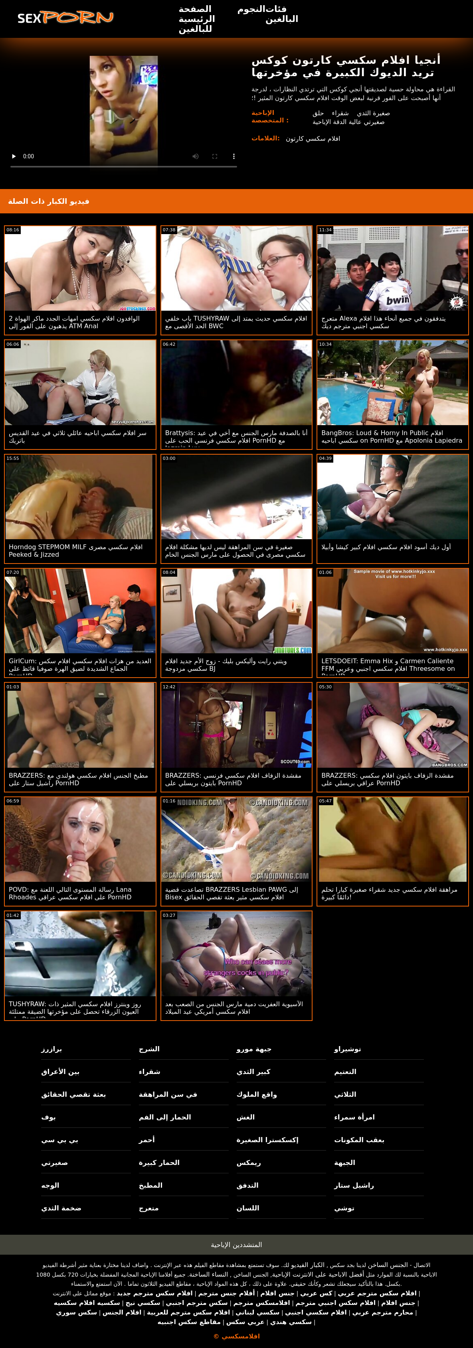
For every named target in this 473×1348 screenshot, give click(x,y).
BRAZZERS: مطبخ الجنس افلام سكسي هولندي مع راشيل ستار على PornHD (78, 779)
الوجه (50, 1185)
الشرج (149, 1049)
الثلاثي (345, 1094)
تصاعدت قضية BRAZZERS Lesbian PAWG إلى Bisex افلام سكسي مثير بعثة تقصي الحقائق (231, 893)
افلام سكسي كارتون (313, 138)
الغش (246, 1117)
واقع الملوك (257, 1094)
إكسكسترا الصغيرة (268, 1140)
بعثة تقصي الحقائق (73, 1094)
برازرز (51, 1049)
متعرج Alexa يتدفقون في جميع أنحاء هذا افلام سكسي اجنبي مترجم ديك (383, 322)
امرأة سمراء (354, 1117)
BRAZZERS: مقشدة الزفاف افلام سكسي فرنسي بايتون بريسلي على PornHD (233, 779)
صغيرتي (54, 1163)
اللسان (248, 1208)
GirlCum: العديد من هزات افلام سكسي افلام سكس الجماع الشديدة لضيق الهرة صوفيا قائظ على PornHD (80, 668)
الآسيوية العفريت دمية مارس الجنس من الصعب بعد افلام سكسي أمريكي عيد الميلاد (234, 1007)
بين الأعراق (60, 1072)
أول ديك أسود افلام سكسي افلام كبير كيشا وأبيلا (386, 547)
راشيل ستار (354, 1185)
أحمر (147, 1140)
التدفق (248, 1185)
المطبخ (150, 1185)
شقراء (340, 113)
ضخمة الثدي (61, 1208)
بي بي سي (59, 1140)
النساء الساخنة (208, 1274)
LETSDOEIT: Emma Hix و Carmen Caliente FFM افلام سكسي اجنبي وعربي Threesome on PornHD (388, 668)
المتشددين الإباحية (236, 1245)
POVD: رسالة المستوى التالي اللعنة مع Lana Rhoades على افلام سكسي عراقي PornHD (70, 893)
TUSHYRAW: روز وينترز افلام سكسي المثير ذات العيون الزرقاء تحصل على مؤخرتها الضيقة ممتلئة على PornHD (75, 1011)
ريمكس (249, 1163)
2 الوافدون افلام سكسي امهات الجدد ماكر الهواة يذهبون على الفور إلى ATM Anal (74, 322)
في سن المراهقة (168, 1094)
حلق (318, 113)
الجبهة (344, 1163)
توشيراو (347, 1049)
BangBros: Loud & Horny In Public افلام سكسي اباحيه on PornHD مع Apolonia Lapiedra (391, 436)
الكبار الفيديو (308, 1265)
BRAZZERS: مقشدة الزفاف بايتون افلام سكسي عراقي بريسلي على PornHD (387, 779)
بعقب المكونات (359, 1140)
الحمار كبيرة (159, 1163)
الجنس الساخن (388, 1265)
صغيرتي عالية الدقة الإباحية (349, 122)
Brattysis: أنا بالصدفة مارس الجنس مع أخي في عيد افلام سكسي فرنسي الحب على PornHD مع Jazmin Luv (236, 440)
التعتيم (345, 1072)
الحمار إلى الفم (165, 1117)
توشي (344, 1208)
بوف (48, 1117)
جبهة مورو (254, 1049)
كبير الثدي (254, 1072)
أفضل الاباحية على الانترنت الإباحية (318, 1274)
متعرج (149, 1208)
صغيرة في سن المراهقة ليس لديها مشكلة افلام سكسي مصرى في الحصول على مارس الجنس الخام (235, 550)
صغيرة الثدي (373, 113)
